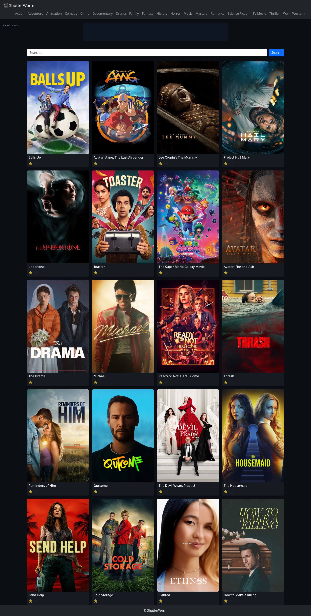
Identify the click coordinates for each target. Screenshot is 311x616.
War (286, 13)
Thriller (274, 13)
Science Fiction (239, 13)
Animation (54, 13)
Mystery (201, 13)
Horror (175, 13)
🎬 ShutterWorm (18, 5)
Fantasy (148, 13)
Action (19, 13)
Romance (218, 13)
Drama (121, 13)
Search (276, 52)
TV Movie (259, 13)
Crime (84, 13)
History (162, 13)
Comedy (71, 13)
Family (134, 13)
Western (298, 13)
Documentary (102, 13)
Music (188, 13)
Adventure (35, 13)
